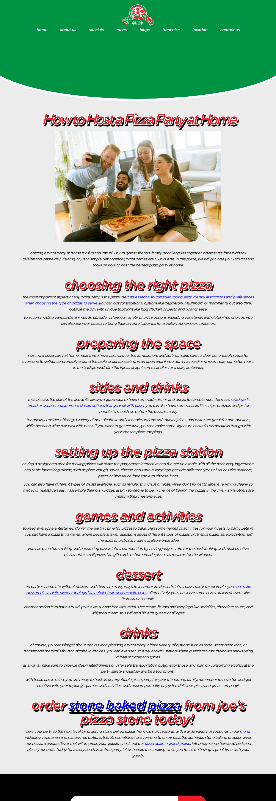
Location (199, 30)
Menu (121, 30)
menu (245, 732)
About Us (68, 30)
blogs (144, 30)
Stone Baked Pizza (124, 706)
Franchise (170, 30)
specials (96, 30)
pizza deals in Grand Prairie (167, 744)
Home (41, 30)
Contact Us (230, 30)
